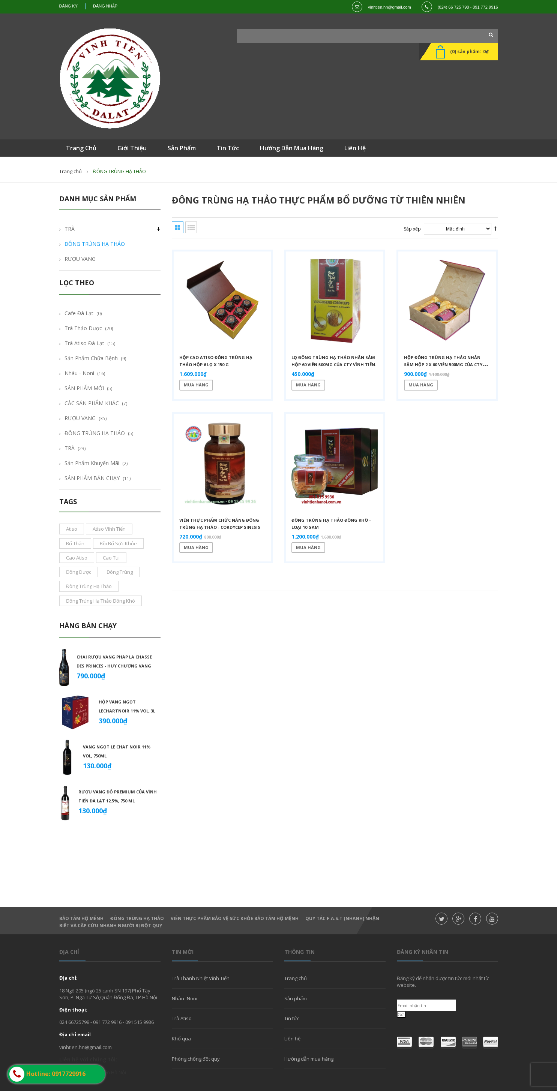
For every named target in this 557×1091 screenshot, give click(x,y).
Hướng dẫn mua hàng (308, 1058)
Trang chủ (70, 171)
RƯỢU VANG (80, 258)
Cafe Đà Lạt (79, 313)
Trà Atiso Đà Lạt (84, 343)
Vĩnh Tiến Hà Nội (107, 1072)
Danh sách (191, 227)
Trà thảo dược (83, 328)
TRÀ (70, 228)
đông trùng (120, 572)
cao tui (111, 557)
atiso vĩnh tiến (109, 528)
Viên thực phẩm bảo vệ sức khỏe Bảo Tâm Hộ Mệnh (235, 918)
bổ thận (75, 543)
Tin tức (291, 1018)
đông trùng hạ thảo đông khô (100, 600)
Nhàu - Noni (79, 373)
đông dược (78, 572)
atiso (71, 528)
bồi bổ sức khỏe (118, 543)
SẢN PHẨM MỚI (84, 388)
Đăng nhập (105, 6)
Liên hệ (292, 1038)
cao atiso (76, 557)
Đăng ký (68, 6)
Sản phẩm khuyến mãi (92, 463)
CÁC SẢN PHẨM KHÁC (92, 403)
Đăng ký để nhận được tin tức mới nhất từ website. (443, 981)
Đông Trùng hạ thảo (137, 918)
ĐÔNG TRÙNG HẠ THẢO (95, 243)
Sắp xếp (412, 229)
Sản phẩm (295, 998)
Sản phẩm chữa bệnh (91, 358)
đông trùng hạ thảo (89, 586)
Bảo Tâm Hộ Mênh (81, 918)
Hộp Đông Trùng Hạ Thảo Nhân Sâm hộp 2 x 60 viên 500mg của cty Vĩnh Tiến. (443, 364)
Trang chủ (295, 978)
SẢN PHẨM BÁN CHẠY (92, 478)
